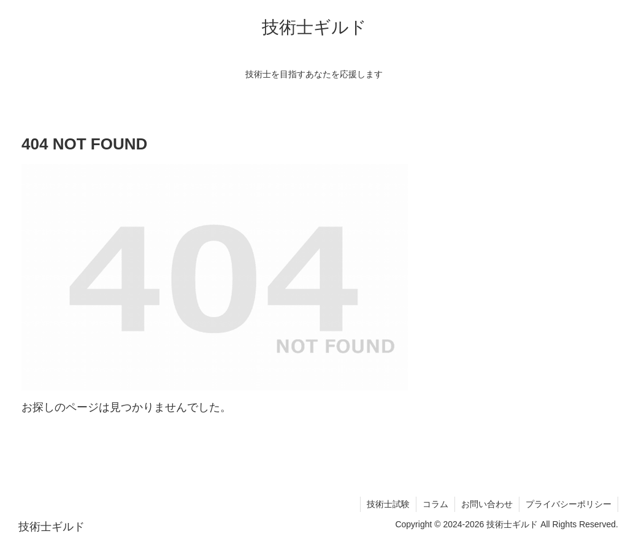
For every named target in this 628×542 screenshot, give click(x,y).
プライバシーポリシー (568, 504)
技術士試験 (388, 504)
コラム (435, 504)
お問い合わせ (487, 504)
